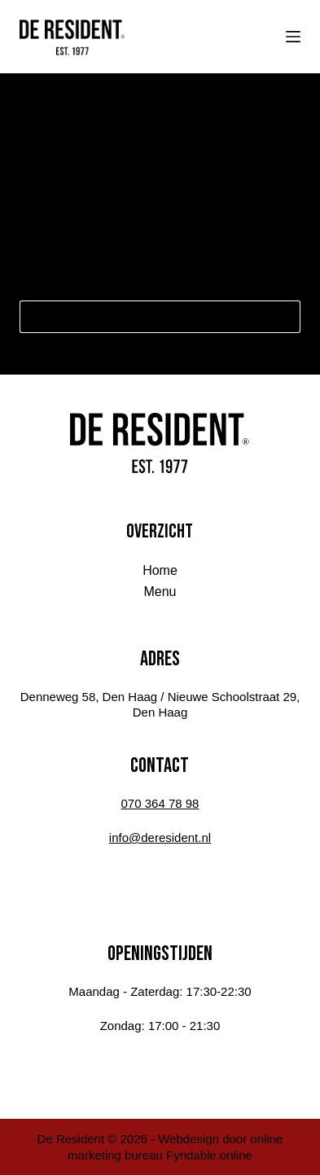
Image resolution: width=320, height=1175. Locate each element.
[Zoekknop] (284, 316)
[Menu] (293, 36)
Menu (159, 591)
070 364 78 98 (160, 803)
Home (160, 570)
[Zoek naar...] (144, 316)
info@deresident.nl (160, 837)
